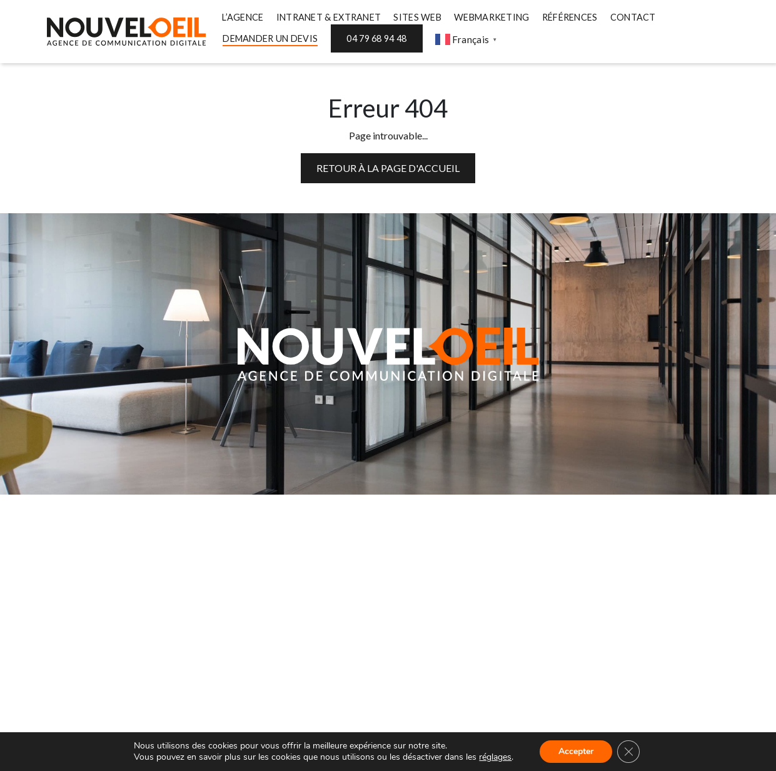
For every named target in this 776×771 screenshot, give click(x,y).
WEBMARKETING (492, 17)
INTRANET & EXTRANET (328, 17)
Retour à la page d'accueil (388, 168)
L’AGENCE (242, 17)
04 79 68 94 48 (376, 38)
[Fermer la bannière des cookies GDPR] (628, 751)
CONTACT (633, 17)
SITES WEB (417, 17)
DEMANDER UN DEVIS (270, 38)
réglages (495, 757)
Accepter (575, 751)
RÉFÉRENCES (570, 17)
